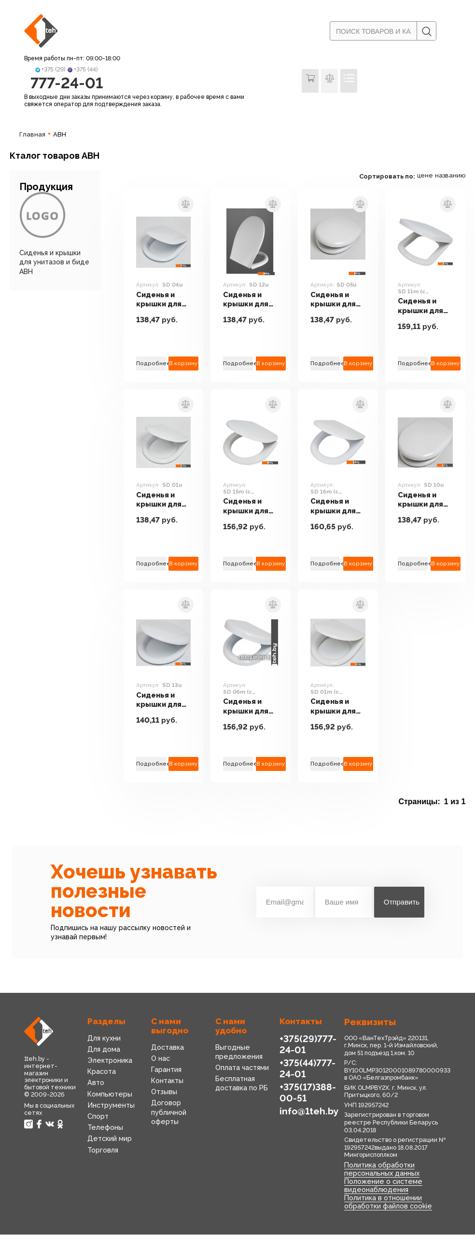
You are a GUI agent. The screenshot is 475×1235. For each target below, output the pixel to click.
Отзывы (164, 1092)
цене (425, 176)
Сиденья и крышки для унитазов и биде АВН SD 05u (334, 299)
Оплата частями (242, 1068)
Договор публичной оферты (168, 1113)
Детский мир (109, 1139)
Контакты (167, 1081)
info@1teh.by (309, 1111)
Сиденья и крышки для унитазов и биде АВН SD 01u (160, 500)
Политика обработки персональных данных (381, 1170)
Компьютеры (109, 1094)
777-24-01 (66, 83)
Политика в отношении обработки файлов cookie (388, 1202)
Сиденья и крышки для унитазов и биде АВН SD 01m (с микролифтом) (337, 707)
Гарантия (166, 1070)
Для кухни (104, 1039)
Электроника (109, 1061)
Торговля (102, 1150)
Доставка (167, 1048)
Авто (95, 1083)
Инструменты (110, 1106)
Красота (101, 1072)
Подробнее (151, 363)
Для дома (103, 1050)
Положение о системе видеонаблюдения (382, 1186)
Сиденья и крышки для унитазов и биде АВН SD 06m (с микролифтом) (250, 707)
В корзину (183, 363)
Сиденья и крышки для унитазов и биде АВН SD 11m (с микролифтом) (425, 306)
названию (450, 176)
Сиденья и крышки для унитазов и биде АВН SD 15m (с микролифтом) (250, 506)
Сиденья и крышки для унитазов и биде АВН (54, 262)
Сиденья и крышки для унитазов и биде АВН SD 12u (247, 299)
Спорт (98, 1117)
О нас (160, 1059)
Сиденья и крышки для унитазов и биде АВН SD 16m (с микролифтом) (337, 506)
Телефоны (104, 1128)
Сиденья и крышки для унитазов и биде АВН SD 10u (422, 500)
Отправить (401, 902)
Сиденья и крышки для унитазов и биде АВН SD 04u (160, 299)
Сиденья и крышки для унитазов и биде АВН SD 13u (160, 700)
